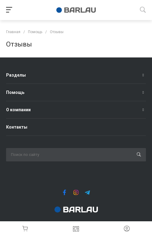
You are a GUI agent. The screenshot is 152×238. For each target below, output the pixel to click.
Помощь (15, 92)
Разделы (16, 75)
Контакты (16, 127)
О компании (18, 109)
